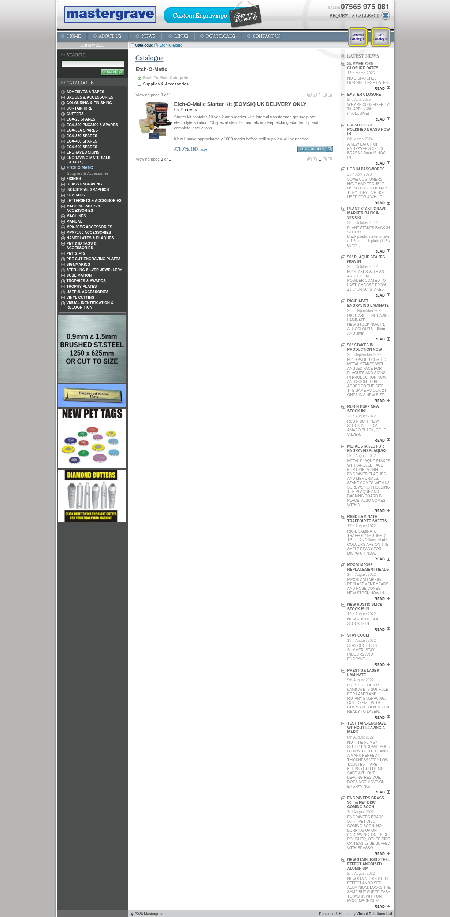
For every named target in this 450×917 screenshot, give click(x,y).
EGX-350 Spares (82, 136)
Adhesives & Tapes (85, 92)
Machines (76, 216)
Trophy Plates (82, 286)
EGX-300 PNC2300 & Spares (92, 125)
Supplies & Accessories (88, 173)
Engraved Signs (83, 152)
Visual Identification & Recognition (90, 305)
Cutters (75, 114)
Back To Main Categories (167, 78)
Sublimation (79, 275)
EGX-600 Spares (82, 147)
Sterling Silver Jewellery (94, 270)
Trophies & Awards (86, 281)
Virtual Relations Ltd (374, 914)
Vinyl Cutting (80, 297)
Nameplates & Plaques (90, 238)
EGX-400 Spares (82, 141)
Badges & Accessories (90, 97)
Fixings (74, 179)
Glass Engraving (84, 184)
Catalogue (144, 45)
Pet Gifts (76, 253)
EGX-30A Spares (82, 130)
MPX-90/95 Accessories (89, 227)
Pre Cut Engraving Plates (94, 259)
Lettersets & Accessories (94, 201)
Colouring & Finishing (89, 103)
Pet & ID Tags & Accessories (82, 246)
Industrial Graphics (88, 190)
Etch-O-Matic (80, 168)
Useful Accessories (88, 292)
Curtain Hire (80, 108)
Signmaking (78, 264)
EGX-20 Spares (81, 119)
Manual (74, 222)
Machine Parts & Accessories (84, 208)
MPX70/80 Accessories (89, 233)
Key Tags (76, 195)
